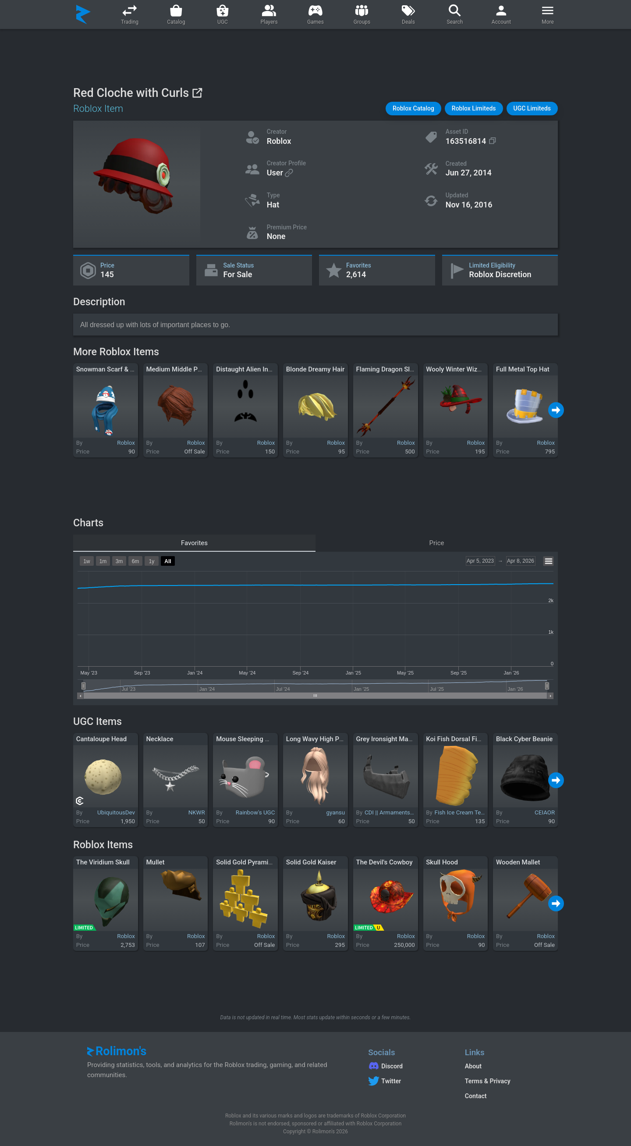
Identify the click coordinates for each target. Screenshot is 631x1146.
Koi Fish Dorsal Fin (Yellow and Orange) (484, 739)
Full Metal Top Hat (522, 369)
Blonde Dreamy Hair (315, 369)
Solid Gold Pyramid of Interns (259, 862)
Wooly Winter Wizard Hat (462, 369)
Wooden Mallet (518, 862)
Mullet (155, 862)
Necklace (159, 739)
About (473, 1066)
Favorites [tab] (194, 543)
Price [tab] (436, 543)
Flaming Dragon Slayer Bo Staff (402, 369)
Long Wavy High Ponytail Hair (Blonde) (342, 739)
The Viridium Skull (103, 862)
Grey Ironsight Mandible (391, 739)
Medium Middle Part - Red (184, 369)
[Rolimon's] (83, 14)
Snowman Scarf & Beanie (113, 369)
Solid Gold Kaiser (311, 862)
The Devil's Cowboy (384, 862)
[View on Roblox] (197, 92)
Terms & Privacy (487, 1081)
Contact (476, 1096)
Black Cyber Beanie (524, 739)
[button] (413, 108)
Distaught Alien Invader (250, 369)
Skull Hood (442, 862)
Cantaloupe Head (101, 739)
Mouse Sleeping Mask (248, 739)
